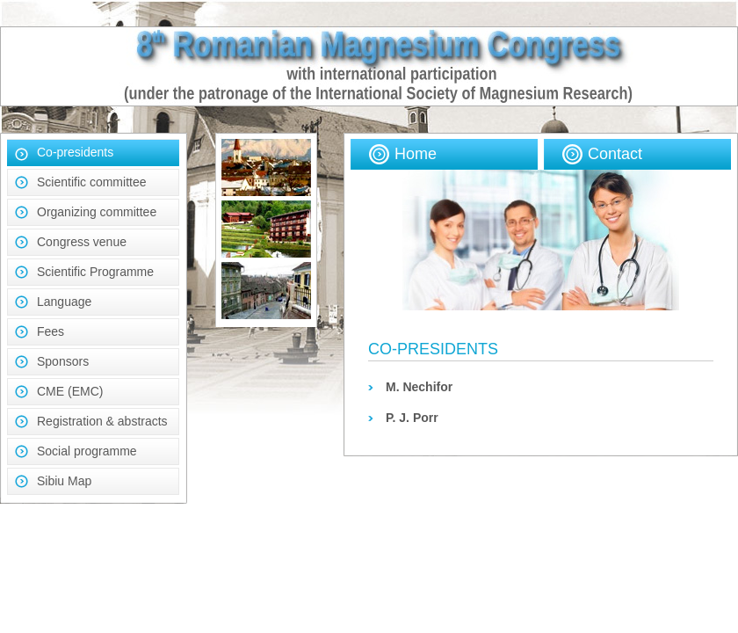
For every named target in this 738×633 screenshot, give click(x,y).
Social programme (87, 451)
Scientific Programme (95, 272)
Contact (615, 154)
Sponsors (63, 361)
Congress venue (82, 242)
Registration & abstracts (102, 421)
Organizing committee (96, 212)
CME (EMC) (70, 391)
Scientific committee (91, 182)
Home (415, 154)
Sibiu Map (64, 481)
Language (64, 302)
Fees (50, 331)
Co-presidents (75, 152)
